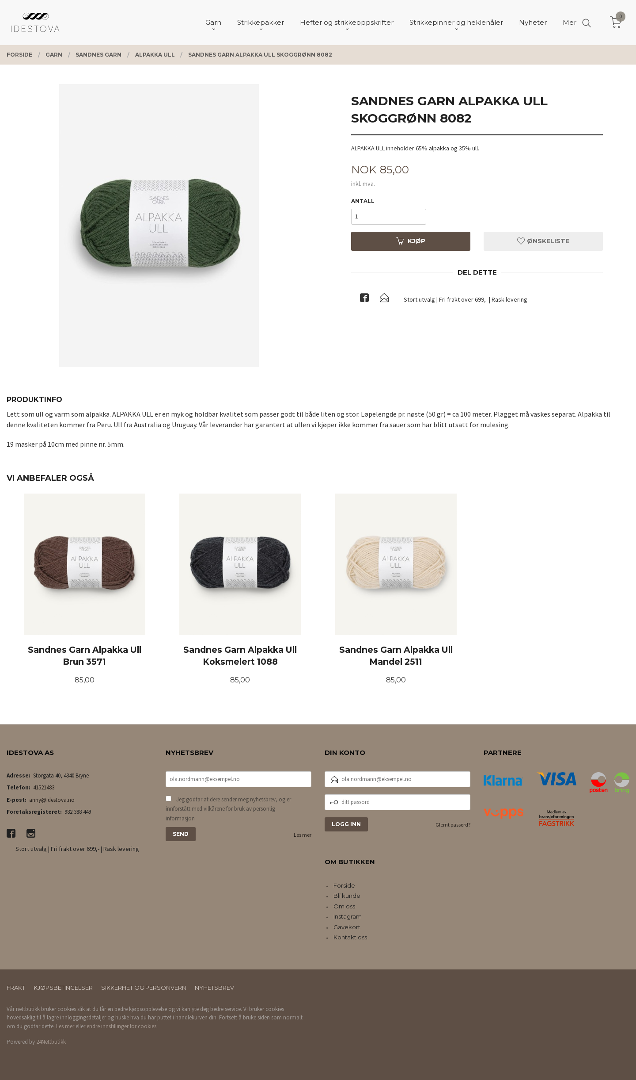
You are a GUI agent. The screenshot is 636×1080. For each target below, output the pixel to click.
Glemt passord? (452, 824)
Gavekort (346, 927)
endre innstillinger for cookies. (122, 1026)
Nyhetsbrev (214, 987)
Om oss (344, 906)
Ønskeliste (543, 241)
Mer (569, 22)
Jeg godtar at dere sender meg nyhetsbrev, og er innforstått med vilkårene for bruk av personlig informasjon (228, 809)
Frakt (16, 987)
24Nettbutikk (51, 1042)
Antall (363, 201)
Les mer (302, 834)
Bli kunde (346, 895)
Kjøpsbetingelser (63, 987)
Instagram (347, 916)
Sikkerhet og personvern (143, 987)
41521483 (43, 787)
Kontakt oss (350, 937)
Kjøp (410, 241)
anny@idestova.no (52, 800)
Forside (344, 885)
